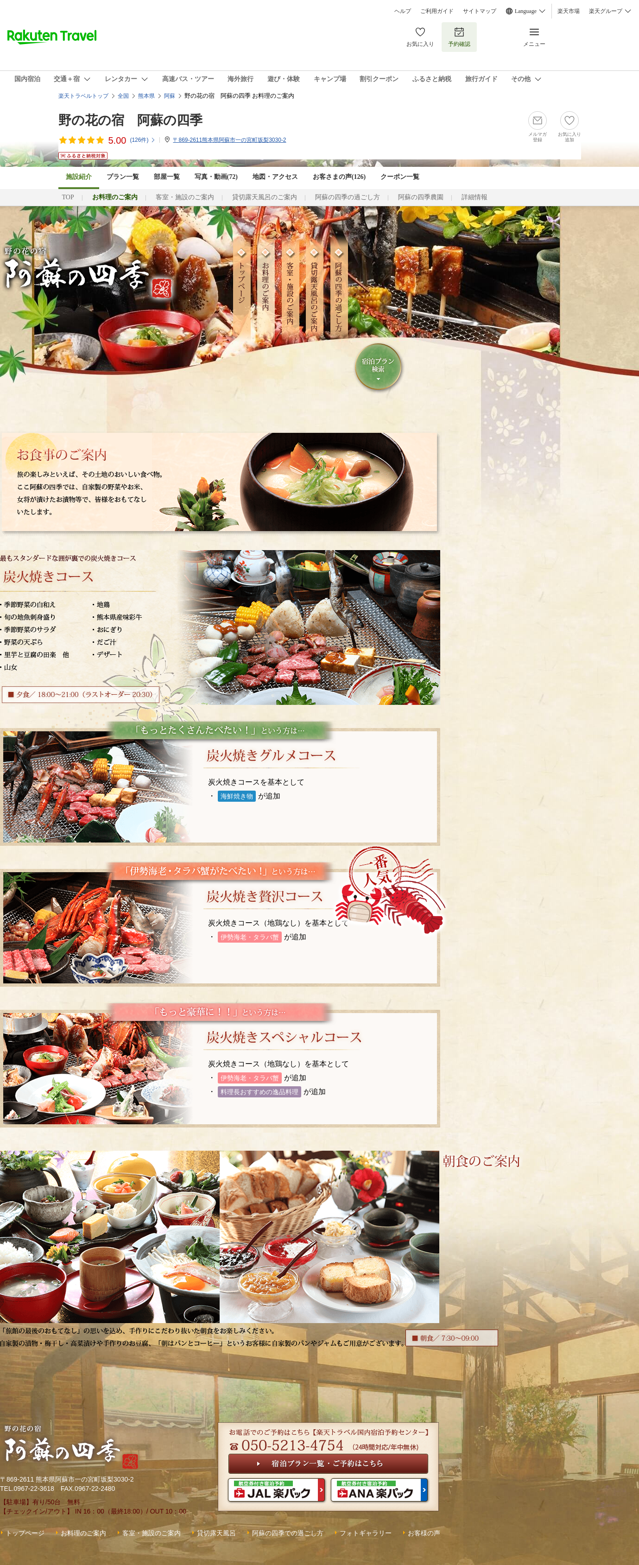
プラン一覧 (123, 176)
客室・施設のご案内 (185, 197)
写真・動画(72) (216, 176)
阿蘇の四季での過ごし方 (287, 1533)
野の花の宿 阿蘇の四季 (130, 120)
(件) (143, 140)
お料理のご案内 (83, 1533)
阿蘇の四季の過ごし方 (347, 197)
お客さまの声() (339, 176)
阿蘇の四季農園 (420, 197)
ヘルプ (402, 11)
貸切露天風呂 (216, 1533)
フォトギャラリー (366, 1533)
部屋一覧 (167, 176)
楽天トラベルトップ (83, 96)
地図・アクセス (275, 176)
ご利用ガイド (437, 11)
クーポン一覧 (399, 176)
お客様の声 (424, 1533)
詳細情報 (474, 197)
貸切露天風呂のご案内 (264, 197)
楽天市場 (568, 11)
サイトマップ (479, 11)
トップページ (25, 1533)
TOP (68, 197)
